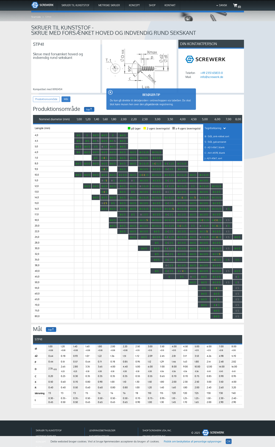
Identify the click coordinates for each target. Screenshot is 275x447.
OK (229, 441)
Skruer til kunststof (75, 5)
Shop (152, 5)
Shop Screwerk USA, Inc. (157, 430)
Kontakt (170, 5)
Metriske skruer (109, 5)
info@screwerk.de (211, 77)
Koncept (134, 5)
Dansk (223, 5)
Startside (36, 16)
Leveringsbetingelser (102, 430)
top (89, 109)
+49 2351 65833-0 (211, 73)
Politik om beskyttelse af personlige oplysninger (192, 441)
